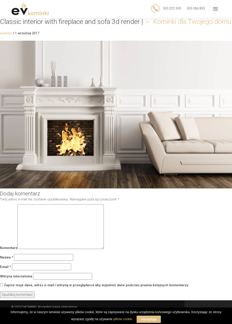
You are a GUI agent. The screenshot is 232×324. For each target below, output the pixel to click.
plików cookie (122, 320)
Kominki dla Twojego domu (188, 22)
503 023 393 (171, 8)
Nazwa (6, 257)
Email (5, 267)
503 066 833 (196, 8)
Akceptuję (148, 320)
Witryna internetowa (16, 276)
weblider (6, 33)
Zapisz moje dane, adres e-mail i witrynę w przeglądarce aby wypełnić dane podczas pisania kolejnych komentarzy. (96, 285)
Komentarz (8, 248)
